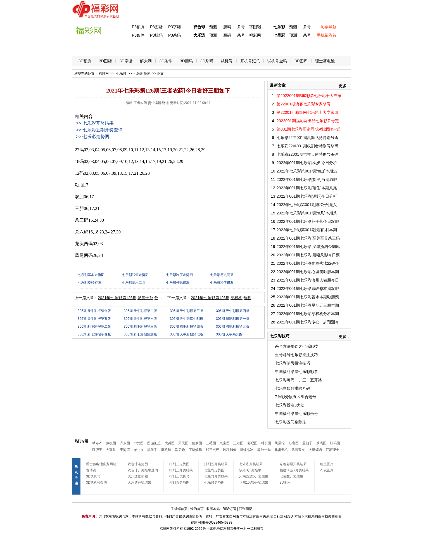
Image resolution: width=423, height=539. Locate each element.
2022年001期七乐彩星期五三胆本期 (308, 305)
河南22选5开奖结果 (253, 476)
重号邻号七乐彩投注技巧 (296, 355)
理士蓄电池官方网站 (101, 464)
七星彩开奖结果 (216, 476)
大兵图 (170, 443)
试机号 (226, 61)
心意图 (294, 443)
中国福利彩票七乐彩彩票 (296, 371)
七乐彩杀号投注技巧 (292, 363)
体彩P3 (129, 47)
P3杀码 (174, 35)
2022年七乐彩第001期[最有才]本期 (307, 230)
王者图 (238, 443)
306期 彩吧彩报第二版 (94, 326)
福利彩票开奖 (230, 529)
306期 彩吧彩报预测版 (140, 334)
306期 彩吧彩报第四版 (186, 326)
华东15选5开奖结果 (253, 482)
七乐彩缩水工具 (133, 283)
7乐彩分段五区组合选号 (295, 396)
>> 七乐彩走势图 (92, 136)
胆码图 (335, 443)
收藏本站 (213, 509)
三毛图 (211, 443)
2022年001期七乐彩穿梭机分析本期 (308, 313)
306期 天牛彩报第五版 (94, 319)
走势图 (312, 47)
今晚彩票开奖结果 (293, 464)
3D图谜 (105, 61)
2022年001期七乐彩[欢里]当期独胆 (307, 179)
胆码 (227, 27)
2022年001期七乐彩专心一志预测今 (308, 322)
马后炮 (180, 450)
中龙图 (139, 443)
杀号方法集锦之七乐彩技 (296, 346)
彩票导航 (328, 27)
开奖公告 (335, 47)
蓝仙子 (307, 443)
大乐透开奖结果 (139, 482)
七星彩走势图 (214, 470)
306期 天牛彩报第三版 (186, 311)
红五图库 (327, 464)
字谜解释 (195, 450)
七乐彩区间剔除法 (290, 422)
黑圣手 (152, 450)
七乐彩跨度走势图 (179, 275)
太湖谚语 (315, 450)
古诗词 (91, 470)
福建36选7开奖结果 (294, 470)
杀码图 (321, 443)
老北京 (139, 450)
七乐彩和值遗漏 (222, 283)
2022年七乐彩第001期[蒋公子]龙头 (307, 204)
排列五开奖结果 (216, 464)
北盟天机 (281, 450)
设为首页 (197, 509)
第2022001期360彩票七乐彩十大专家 (309, 95)
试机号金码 (277, 61)
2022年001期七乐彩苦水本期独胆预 (308, 297)
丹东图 (125, 443)
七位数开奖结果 (291, 476)
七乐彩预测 (142, 73)
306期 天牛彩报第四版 (232, 311)
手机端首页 (179, 509)
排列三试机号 (179, 476)
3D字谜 (126, 61)
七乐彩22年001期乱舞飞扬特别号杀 (307, 137)
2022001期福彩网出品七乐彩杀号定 (308, 121)
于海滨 (125, 450)
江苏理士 (332, 450)
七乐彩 (279, 27)
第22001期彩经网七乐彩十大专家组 (307, 112)
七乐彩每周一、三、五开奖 (298, 380)
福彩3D (106, 47)
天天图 (183, 443)
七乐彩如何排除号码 (292, 388)
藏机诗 (166, 450)
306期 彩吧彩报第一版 (232, 319)
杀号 (241, 27)
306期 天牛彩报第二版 (140, 311)
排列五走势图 (179, 482)
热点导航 (289, 47)
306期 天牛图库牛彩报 (186, 319)
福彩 (163, 529)
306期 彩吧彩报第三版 (140, 326)
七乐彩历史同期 (222, 275)
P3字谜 (174, 27)
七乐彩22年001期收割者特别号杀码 (307, 146)
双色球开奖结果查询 (143, 470)
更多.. (344, 86)
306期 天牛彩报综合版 (94, 311)
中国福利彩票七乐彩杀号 (296, 413)
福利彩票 (256, 529)
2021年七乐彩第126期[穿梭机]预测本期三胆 (229, 297)
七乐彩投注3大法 (290, 405)
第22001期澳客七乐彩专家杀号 (304, 104)
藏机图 (111, 443)
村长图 (266, 443)
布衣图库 (327, 470)
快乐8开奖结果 (250, 470)
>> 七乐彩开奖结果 (95, 123)
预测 (213, 27)
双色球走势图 (138, 464)
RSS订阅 (229, 509)
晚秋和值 (229, 450)
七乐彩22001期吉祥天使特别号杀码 (307, 154)
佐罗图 (197, 443)
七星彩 (279, 35)
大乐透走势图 (138, 476)
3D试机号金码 (96, 482)
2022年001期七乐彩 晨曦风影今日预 (308, 255)
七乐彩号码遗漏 (177, 283)
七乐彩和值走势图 (135, 275)
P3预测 (138, 27)
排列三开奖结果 (181, 470)
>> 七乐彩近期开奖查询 (99, 129)
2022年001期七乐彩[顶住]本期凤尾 (307, 188)
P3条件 (138, 35)
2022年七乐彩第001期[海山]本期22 (307, 171)
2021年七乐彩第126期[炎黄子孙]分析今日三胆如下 (142, 297)
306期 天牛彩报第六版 (140, 319)
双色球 (199, 27)
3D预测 (85, 61)
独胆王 (97, 450)
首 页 (83, 47)
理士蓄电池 (325, 61)
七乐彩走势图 (214, 482)
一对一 (245, 529)
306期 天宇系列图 (229, 334)
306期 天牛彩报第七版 (186, 334)
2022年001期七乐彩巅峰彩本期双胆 (308, 288)
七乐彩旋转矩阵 (89, 283)
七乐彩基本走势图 (91, 275)
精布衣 (97, 443)
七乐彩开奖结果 (251, 464)
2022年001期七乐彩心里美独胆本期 (308, 272)
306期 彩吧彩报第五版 (232, 326)
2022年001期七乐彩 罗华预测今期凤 (308, 246)
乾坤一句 (264, 450)
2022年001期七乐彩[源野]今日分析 (307, 196)
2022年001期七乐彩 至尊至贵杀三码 (308, 238)
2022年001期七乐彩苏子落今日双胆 (308, 221)
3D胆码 (186, 61)
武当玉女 (298, 450)
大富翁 (111, 450)
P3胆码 (156, 35)
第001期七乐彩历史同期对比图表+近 (308, 129)
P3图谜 (156, 27)
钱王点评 (212, 450)
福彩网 (255, 35)
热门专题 (81, 441)
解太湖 (146, 61)
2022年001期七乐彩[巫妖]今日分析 (307, 162)
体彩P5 (198, 47)
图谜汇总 (154, 443)
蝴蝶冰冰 (246, 450)
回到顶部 (245, 509)
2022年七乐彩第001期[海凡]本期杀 (307, 213)
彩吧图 (252, 443)
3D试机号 (93, 476)
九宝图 (225, 443)
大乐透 (199, 35)
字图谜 (255, 27)
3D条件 (165, 61)
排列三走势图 (179, 464)
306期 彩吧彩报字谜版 (94, 334)
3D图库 (301, 61)
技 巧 (267, 47)
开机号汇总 (250, 61)
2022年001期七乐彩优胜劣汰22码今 (308, 263)
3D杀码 (206, 61)
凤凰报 (280, 443)
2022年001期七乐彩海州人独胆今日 (308, 280)
